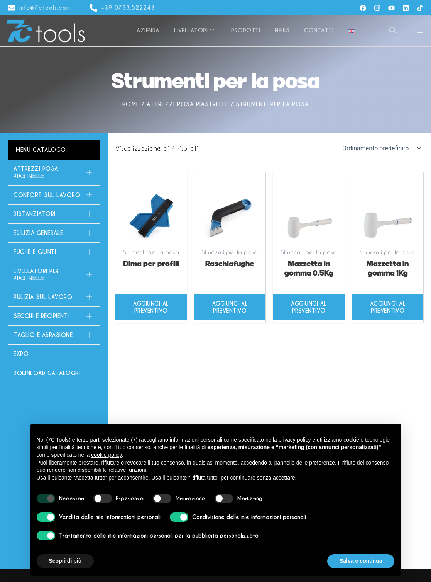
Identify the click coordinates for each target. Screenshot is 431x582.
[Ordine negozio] (381, 148)
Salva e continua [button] (361, 561)
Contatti (320, 30)
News (284, 30)
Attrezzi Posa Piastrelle (187, 104)
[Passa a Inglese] (351, 30)
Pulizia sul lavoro (53, 297)
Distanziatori (53, 214)
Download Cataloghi (47, 373)
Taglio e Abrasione (53, 335)
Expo (21, 354)
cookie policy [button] (106, 455)
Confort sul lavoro (53, 195)
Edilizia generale (53, 233)
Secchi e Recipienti (53, 316)
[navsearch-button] (393, 31)
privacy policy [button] (294, 440)
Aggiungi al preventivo (151, 307)
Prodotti (248, 30)
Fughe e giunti (53, 251)
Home (130, 104)
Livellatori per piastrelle (53, 275)
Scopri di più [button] (65, 561)
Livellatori (197, 30)
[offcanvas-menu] (418, 31)
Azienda (151, 30)
